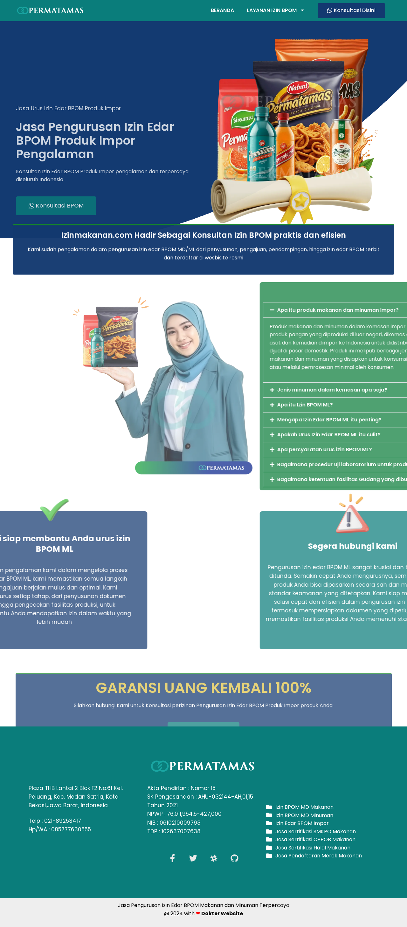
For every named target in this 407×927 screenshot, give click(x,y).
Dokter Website (222, 913)
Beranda (222, 10)
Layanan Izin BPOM (276, 10)
